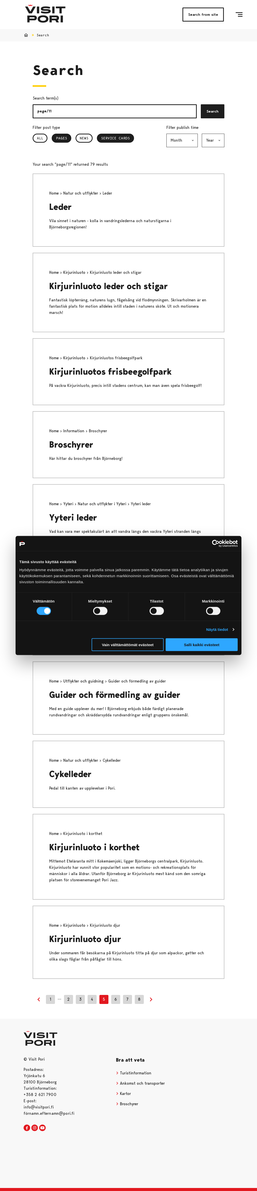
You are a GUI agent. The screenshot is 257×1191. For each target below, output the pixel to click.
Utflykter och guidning (84, 681)
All (40, 138)
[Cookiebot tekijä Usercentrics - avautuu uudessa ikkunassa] (216, 543)
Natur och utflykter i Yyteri (102, 503)
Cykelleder (70, 774)
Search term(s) (45, 98)
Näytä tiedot (217, 629)
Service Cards (115, 138)
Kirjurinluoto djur (85, 939)
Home (54, 193)
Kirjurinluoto (75, 272)
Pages (63, 138)
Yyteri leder (73, 518)
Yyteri (69, 503)
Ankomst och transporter (140, 1083)
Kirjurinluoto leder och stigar (108, 286)
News (84, 138)
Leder (60, 207)
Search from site (203, 14)
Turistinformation (133, 1073)
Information (74, 431)
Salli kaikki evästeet (201, 644)
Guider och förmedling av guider (114, 695)
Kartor (123, 1093)
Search (213, 111)
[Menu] (239, 14)
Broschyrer (71, 445)
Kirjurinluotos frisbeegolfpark (110, 372)
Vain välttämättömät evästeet (128, 644)
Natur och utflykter (81, 193)
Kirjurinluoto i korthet (94, 847)
